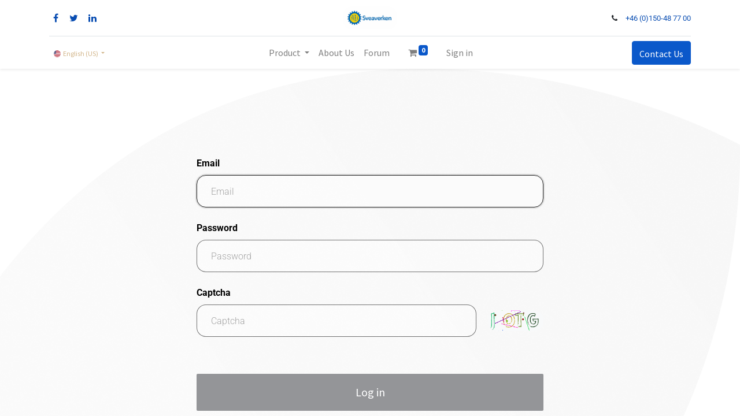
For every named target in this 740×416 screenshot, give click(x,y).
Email (208, 163)
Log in (370, 392)
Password (217, 227)
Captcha (214, 292)
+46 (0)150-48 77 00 (658, 18)
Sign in (459, 52)
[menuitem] (336, 52)
